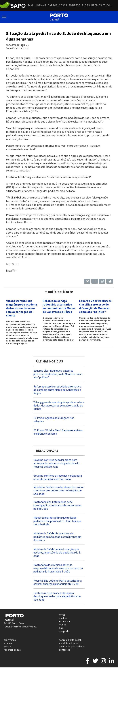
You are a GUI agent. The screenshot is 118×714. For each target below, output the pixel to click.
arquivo (8, 643)
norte (62, 614)
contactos (64, 649)
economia (64, 621)
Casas (63, 5)
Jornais (41, 5)
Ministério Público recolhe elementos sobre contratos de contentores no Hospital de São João (58, 490)
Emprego (74, 5)
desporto (64, 631)
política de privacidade (71, 646)
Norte (26, 45)
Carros (52, 5)
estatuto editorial (68, 643)
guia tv (7, 646)
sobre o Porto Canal (70, 640)
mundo (62, 624)
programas (10, 640)
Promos (96, 5)
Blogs (86, 5)
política (63, 618)
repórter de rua (12, 649)
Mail (31, 5)
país (61, 627)
